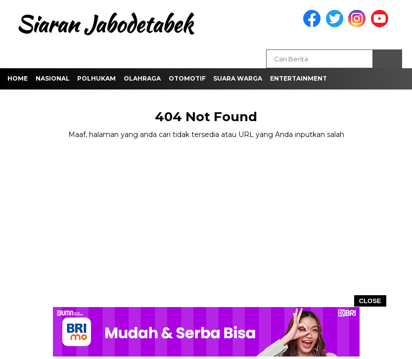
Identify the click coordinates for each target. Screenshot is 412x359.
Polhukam (96, 78)
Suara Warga (237, 78)
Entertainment (298, 78)
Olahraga (142, 78)
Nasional (53, 78)
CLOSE (370, 301)
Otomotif (187, 78)
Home (17, 78)
